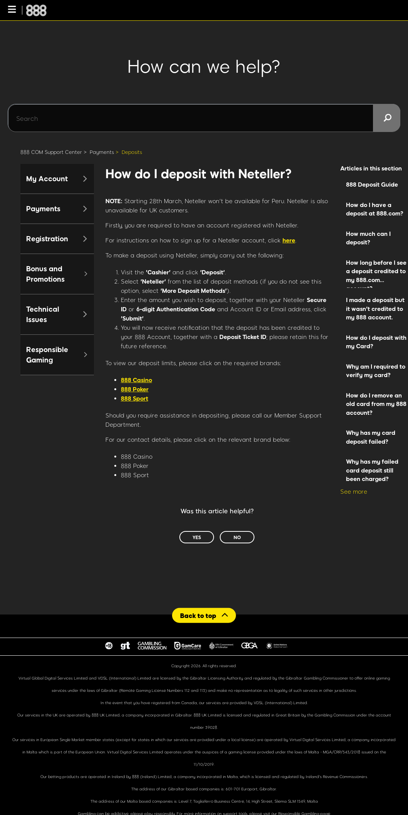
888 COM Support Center (51, 152)
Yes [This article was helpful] (196, 537)
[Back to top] (204, 615)
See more (353, 491)
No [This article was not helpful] (237, 537)
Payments (102, 152)
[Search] (204, 118)
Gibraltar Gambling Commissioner (317, 678)
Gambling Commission (335, 715)
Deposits (132, 152)
